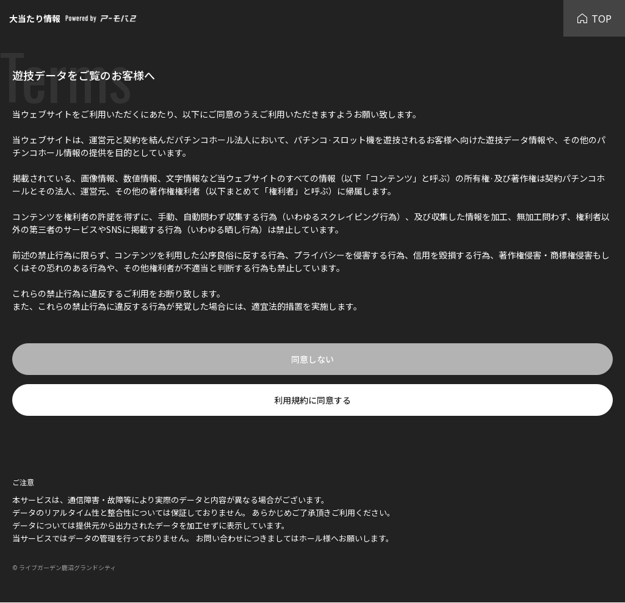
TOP (594, 18)
